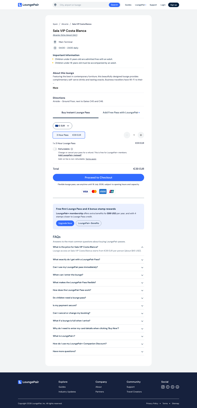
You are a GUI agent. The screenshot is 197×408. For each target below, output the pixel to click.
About (99, 386)
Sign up (173, 5)
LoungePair (141, 4)
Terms (165, 403)
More (55, 87)
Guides (128, 5)
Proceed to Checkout (113, 177)
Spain (55, 24)
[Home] (34, 5)
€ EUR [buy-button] (62, 125)
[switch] (55, 149)
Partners (100, 391)
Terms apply (91, 159)
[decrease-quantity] (127, 135)
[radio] (69, 135)
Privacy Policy (152, 403)
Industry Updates (67, 391)
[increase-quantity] (141, 135)
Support (153, 5)
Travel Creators (134, 391)
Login (163, 5)
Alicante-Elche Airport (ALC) (65, 35)
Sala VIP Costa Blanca (81, 24)
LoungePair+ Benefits (88, 223)
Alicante (64, 24)
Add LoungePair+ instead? (69, 155)
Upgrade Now (65, 223)
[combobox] (84, 5)
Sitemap (175, 403)
